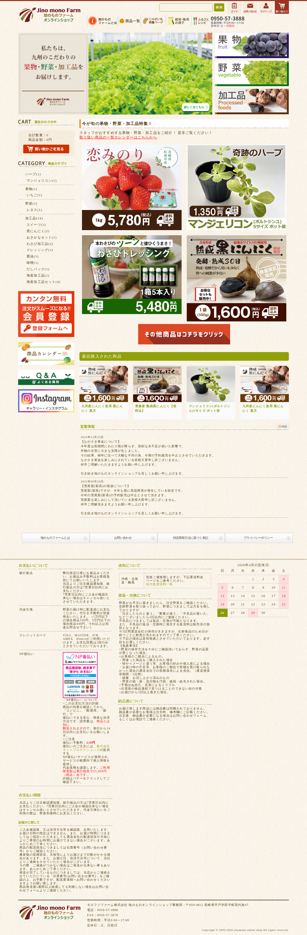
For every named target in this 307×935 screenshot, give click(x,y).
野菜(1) (31, 203)
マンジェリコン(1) (42, 180)
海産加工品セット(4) (43, 282)
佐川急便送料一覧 (159, 584)
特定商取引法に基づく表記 (190, 538)
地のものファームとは (55, 538)
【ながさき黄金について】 (101, 441)
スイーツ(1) (36, 225)
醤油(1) (33, 256)
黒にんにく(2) (38, 231)
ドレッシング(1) (40, 250)
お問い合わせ (123, 538)
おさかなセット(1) (42, 237)
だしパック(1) (38, 269)
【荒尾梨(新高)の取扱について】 (106, 486)
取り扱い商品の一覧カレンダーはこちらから (118, 137)
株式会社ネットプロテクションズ (86, 748)
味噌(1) (33, 263)
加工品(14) (34, 218)
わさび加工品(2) (40, 244)
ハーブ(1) (33, 174)
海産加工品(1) (38, 275)
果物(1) (31, 189)
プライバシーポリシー (258, 538)
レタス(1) (34, 210)
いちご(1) (34, 195)
